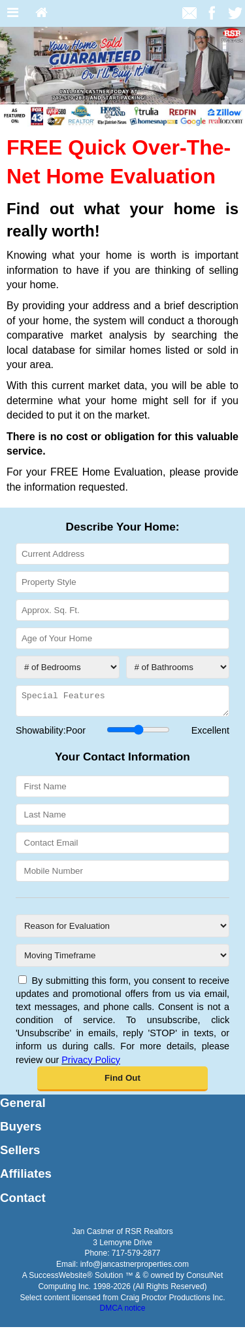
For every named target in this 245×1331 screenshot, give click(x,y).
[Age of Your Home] (122, 638)
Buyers (20, 1130)
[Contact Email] (122, 846)
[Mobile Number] (122, 875)
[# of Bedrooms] (68, 667)
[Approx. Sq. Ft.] (122, 610)
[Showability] (138, 733)
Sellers (20, 1154)
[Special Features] (122, 703)
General (23, 1107)
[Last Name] (122, 818)
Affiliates (26, 1177)
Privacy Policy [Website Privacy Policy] (90, 1064)
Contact (23, 1202)
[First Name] (122, 790)
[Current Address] (122, 554)
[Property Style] (122, 582)
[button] (122, 1082)
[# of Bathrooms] (178, 667)
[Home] (41, 13)
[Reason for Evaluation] (122, 929)
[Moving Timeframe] (122, 959)
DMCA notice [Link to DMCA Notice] (122, 1312)
